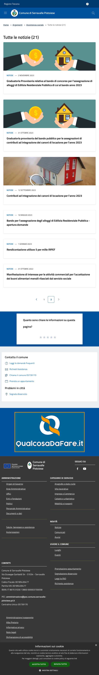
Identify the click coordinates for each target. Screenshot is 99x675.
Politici (9, 503)
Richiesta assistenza (64, 583)
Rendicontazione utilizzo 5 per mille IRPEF (31, 249)
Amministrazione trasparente (19, 617)
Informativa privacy (15, 627)
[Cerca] (93, 13)
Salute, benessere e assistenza (20, 527)
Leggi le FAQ (60, 578)
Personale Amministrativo (18, 508)
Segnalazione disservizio (66, 573)
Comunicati (60, 532)
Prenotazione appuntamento (68, 568)
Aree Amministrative (16, 488)
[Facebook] (77, 469)
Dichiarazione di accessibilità (19, 637)
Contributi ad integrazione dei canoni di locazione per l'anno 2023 (44, 196)
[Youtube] (84, 469)
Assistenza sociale (35, 25)
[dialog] (49, 658)
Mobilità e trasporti (63, 503)
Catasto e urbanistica (64, 498)
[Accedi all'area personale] (87, 4)
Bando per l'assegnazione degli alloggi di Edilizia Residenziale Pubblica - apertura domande (48, 222)
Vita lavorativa (61, 488)
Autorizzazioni (12, 532)
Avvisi (57, 537)
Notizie (10, 75)
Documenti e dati (14, 513)
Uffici (8, 493)
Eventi (58, 555)
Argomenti (17, 25)
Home (6, 25)
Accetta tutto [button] (39, 664)
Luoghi (58, 550)
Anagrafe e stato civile (65, 484)
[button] (49, 670)
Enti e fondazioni (14, 498)
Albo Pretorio (12, 622)
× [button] (96, 645)
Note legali (11, 632)
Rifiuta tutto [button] (60, 664)
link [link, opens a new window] (75, 658)
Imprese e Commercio (65, 493)
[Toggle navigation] (5, 12)
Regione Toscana (11, 3)
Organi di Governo (14, 484)
